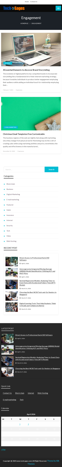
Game (9, 210)
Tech (8, 231)
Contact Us (33, 1)
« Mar (3, 449)
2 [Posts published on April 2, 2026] (28, 424)
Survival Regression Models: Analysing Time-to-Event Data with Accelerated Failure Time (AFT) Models (37, 283)
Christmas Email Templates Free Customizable (24, 134)
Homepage (24, 23)
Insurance (10, 215)
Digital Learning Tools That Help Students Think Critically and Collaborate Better (38, 304)
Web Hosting (11, 241)
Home (27, 1)
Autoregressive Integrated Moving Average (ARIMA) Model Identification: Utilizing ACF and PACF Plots (37, 271)
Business (10, 189)
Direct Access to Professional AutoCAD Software (34, 259)
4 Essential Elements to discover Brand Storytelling (26, 70)
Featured (10, 205)
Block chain (11, 184)
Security (10, 226)
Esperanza (19, 90)
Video (9, 236)
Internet (8, 63)
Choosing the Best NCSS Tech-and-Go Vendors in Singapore (38, 293)
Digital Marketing (13, 194)
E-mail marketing (10, 127)
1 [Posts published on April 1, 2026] (19, 424)
